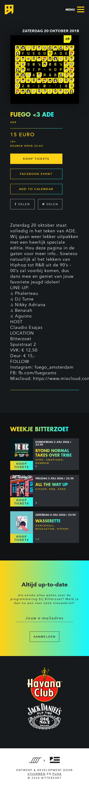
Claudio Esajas (26, 327)
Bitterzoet (20, 338)
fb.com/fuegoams (37, 372)
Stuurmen (37, 774)
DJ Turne (24, 299)
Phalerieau (26, 293)
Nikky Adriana (30, 304)
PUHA (57, 774)
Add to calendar (36, 189)
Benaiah (24, 310)
